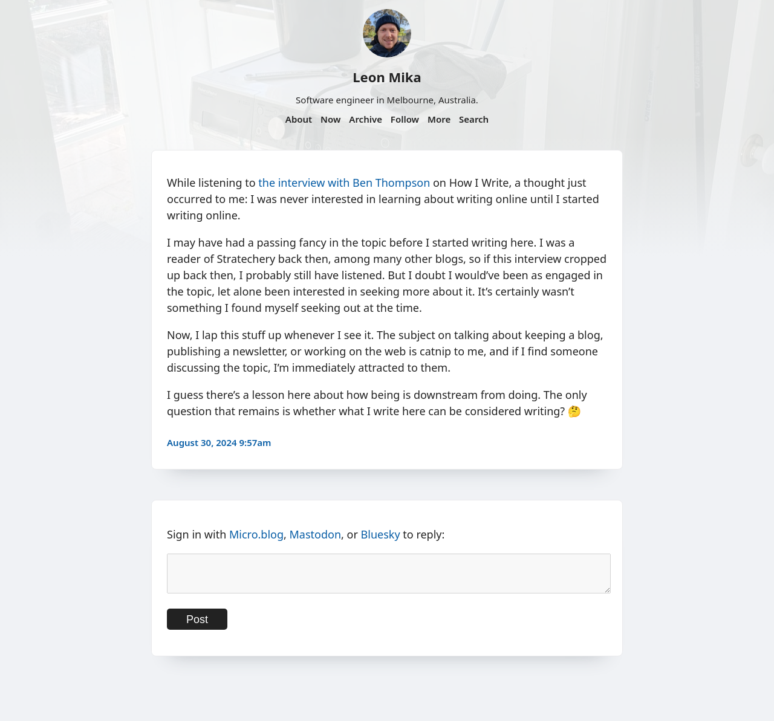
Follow (405, 119)
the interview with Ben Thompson (344, 182)
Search (474, 119)
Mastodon (316, 534)
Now (330, 119)
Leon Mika (387, 77)
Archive (365, 119)
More (439, 119)
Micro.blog (256, 534)
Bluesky (380, 534)
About (298, 119)
